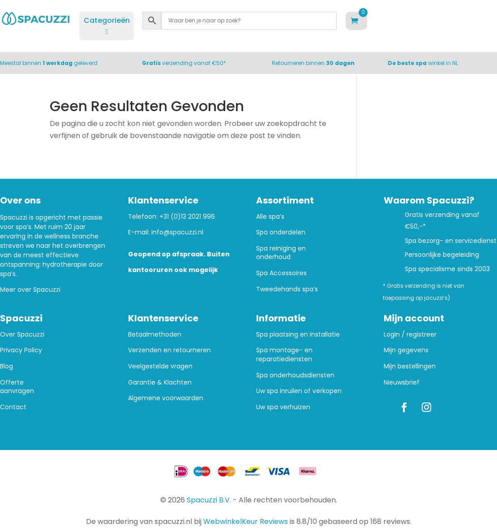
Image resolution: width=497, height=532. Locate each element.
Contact (13, 407)
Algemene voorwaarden (165, 398)
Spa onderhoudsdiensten (295, 375)
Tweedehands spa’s (287, 289)
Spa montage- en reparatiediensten (284, 354)
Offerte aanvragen (17, 387)
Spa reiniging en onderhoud (281, 253)
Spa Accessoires (281, 273)
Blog (6, 366)
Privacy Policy (21, 350)
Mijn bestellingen (410, 366)
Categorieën (107, 25)
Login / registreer (410, 334)
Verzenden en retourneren (169, 350)
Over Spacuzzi (22, 334)
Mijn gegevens (406, 350)
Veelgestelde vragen (160, 366)
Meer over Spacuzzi (30, 289)
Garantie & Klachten (160, 382)
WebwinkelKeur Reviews (245, 521)
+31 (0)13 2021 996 (187, 216)
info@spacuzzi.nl (177, 232)
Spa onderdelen (280, 232)
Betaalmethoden (154, 334)
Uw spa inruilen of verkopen (299, 391)
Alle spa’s (270, 216)
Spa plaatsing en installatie (298, 334)
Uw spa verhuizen (283, 407)
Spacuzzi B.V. (209, 500)
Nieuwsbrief (402, 382)
